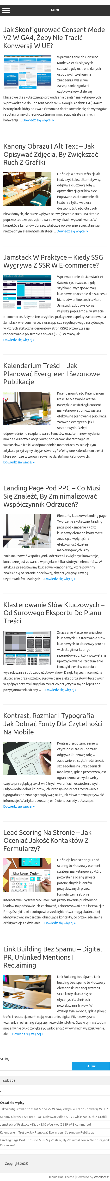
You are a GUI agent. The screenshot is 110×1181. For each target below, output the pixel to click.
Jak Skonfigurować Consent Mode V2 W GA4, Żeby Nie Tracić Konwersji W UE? (54, 37)
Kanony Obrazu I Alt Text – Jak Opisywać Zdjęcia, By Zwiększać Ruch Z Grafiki (50, 154)
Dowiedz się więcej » (38, 120)
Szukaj (4, 1059)
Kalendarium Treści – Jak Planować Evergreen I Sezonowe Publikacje (51, 373)
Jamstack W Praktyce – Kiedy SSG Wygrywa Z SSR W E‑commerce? (45, 1124)
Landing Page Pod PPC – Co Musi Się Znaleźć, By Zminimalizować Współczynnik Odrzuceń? (52, 496)
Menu (55, 10)
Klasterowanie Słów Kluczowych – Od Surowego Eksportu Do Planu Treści (53, 613)
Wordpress (102, 1177)
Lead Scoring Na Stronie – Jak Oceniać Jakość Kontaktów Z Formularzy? (47, 840)
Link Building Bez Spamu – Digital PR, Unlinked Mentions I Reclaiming (52, 957)
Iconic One (56, 1177)
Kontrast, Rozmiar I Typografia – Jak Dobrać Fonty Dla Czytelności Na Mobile (53, 723)
